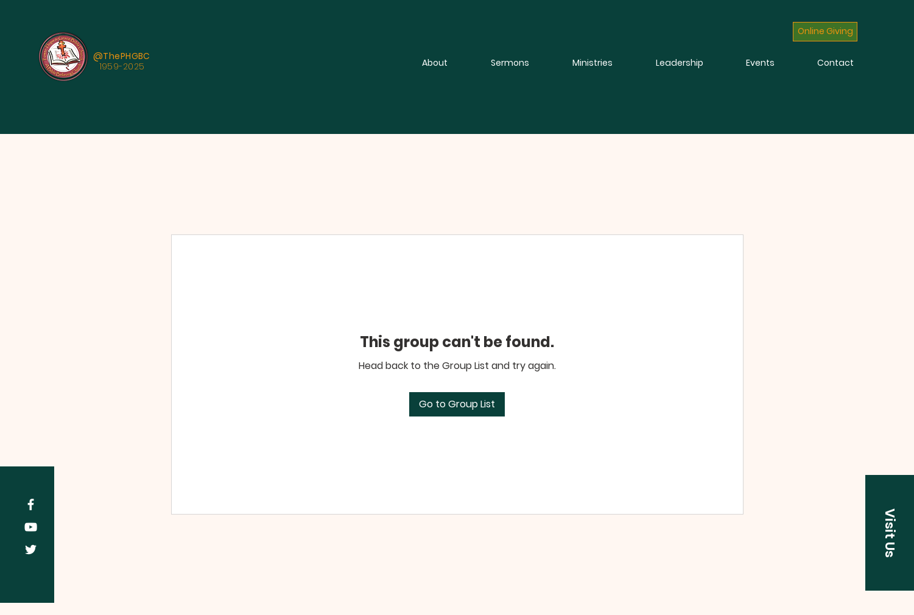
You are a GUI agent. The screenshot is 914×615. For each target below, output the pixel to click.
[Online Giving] (825, 31)
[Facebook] (30, 504)
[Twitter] (30, 549)
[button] (889, 533)
